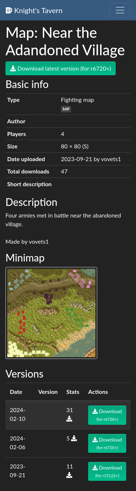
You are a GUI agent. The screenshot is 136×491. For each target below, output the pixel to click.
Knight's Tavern (34, 10)
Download (107, 415)
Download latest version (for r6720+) (60, 68)
